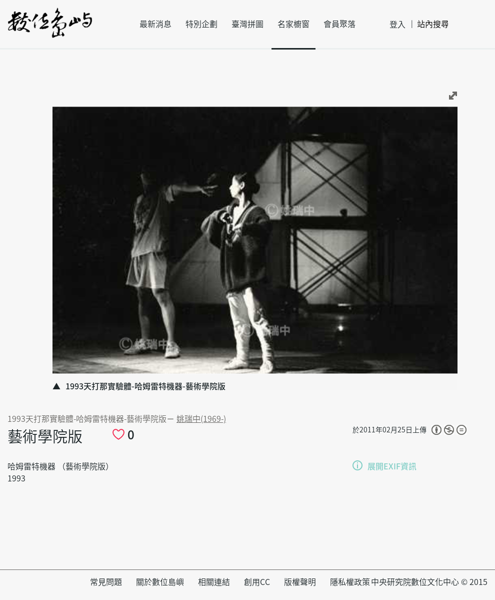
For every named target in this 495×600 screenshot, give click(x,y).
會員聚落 (340, 24)
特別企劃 (202, 24)
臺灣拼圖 (248, 24)
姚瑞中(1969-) (201, 419)
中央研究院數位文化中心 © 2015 (429, 582)
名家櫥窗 (294, 24)
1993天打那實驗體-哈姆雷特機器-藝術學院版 (87, 419)
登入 (398, 25)
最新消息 (156, 24)
